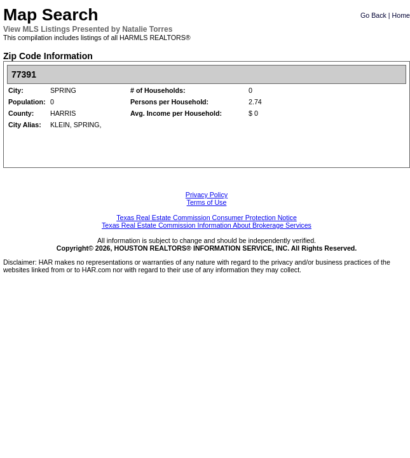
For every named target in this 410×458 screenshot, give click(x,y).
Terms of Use (207, 202)
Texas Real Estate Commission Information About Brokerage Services (206, 225)
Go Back (373, 15)
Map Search (51, 14)
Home (401, 15)
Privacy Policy (207, 194)
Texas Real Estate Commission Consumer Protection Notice (206, 217)
